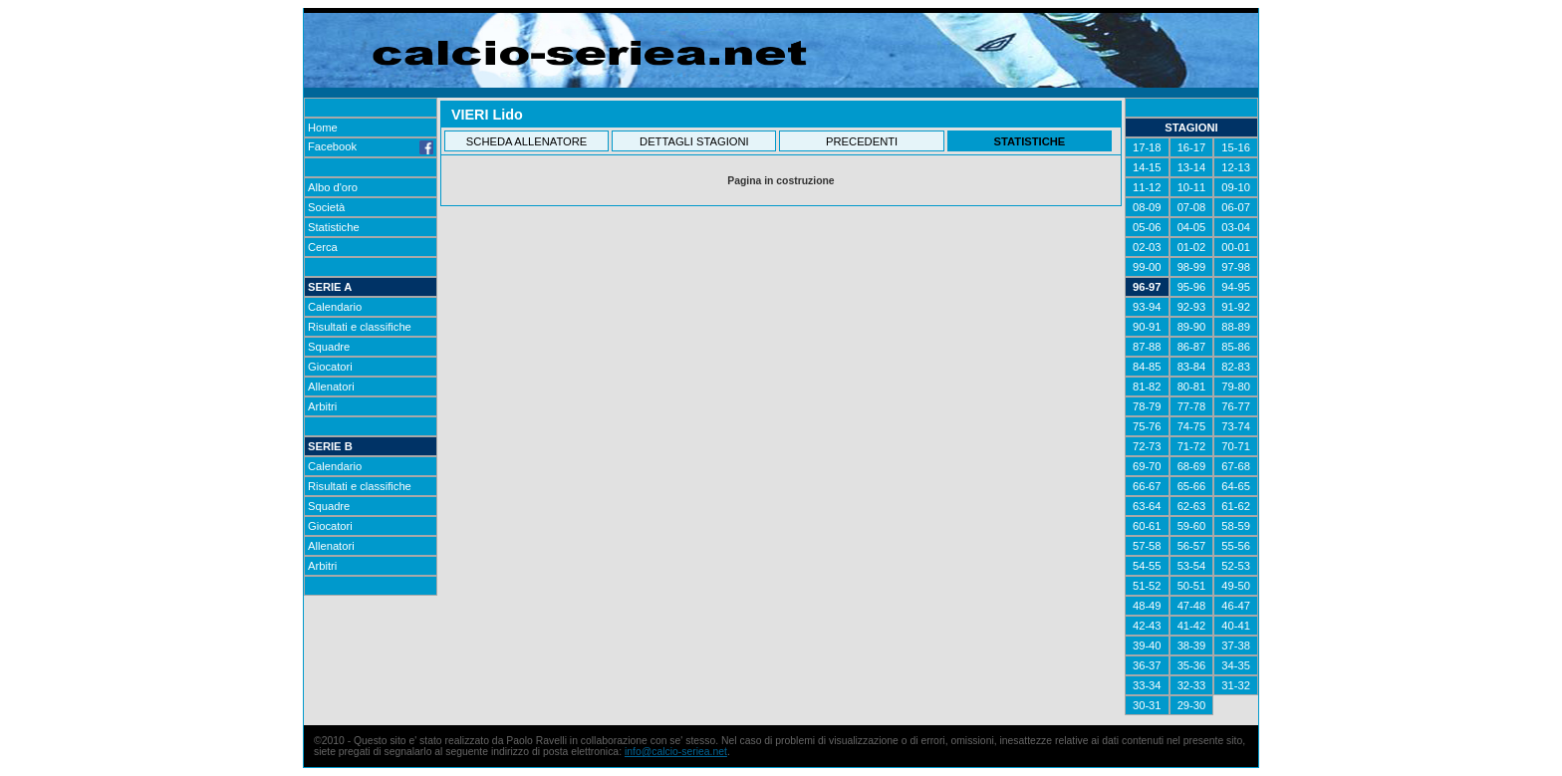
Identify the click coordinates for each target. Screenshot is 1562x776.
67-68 (1235, 466)
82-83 (1235, 367)
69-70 (1147, 466)
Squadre (329, 347)
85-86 (1235, 347)
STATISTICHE (1030, 141)
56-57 (1191, 546)
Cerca (323, 247)
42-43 (1147, 626)
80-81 (1191, 386)
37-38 (1235, 645)
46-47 (1235, 606)
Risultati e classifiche (359, 327)
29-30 (1191, 705)
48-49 (1147, 606)
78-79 (1147, 406)
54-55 (1147, 566)
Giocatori (330, 367)
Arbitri (322, 406)
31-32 (1235, 685)
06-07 (1235, 207)
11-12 (1147, 187)
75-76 (1147, 426)
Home (323, 127)
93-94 (1147, 307)
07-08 (1191, 207)
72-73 (1147, 446)
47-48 (1191, 606)
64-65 (1235, 486)
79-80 (1235, 386)
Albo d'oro (333, 187)
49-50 (1235, 586)
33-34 (1147, 685)
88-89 (1235, 327)
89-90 (1191, 327)
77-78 (1191, 406)
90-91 (1147, 327)
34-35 (1235, 665)
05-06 (1147, 227)
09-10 (1235, 187)
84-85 (1147, 367)
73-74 (1235, 426)
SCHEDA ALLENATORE (526, 141)
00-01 (1235, 247)
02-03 (1147, 247)
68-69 (1191, 466)
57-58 (1147, 546)
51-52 (1147, 586)
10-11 (1191, 187)
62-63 (1191, 506)
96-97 (1147, 287)
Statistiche (334, 227)
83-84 (1191, 367)
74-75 (1191, 426)
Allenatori (331, 386)
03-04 (1235, 227)
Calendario (335, 307)
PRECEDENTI (862, 141)
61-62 (1235, 506)
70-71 (1235, 446)
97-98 (1235, 267)
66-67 (1147, 486)
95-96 (1191, 287)
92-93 (1191, 307)
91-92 (1235, 307)
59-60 (1191, 526)
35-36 (1191, 665)
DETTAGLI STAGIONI (694, 141)
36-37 (1147, 665)
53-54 (1191, 566)
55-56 (1235, 546)
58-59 (1235, 526)
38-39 (1191, 645)
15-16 (1235, 147)
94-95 (1235, 287)
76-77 (1235, 406)
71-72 (1191, 446)
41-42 (1191, 626)
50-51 (1191, 586)
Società (326, 207)
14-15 (1147, 167)
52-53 (1235, 566)
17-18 (1147, 147)
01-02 (1191, 247)
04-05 (1191, 227)
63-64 (1147, 506)
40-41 (1235, 626)
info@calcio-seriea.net (676, 751)
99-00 (1147, 267)
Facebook (370, 146)
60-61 (1147, 526)
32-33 (1191, 685)
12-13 (1235, 167)
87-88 (1147, 347)
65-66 (1191, 486)
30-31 (1147, 705)
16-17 (1191, 147)
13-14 (1191, 167)
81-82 (1147, 386)
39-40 (1147, 645)
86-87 (1191, 347)
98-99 (1191, 267)
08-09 (1147, 207)
